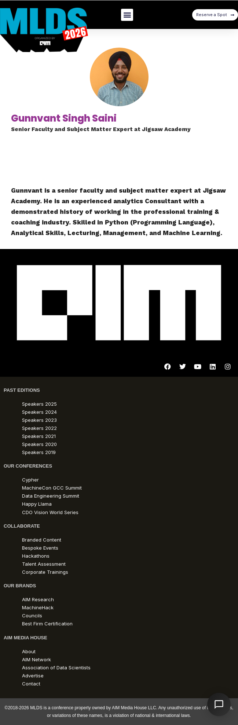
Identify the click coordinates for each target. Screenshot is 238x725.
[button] (127, 15)
